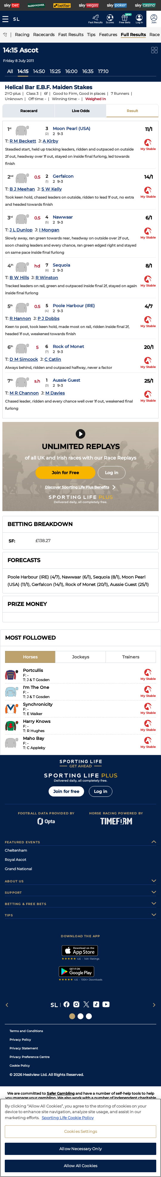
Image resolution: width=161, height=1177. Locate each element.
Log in (111, 472)
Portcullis (33, 670)
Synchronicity (37, 704)
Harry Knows (36, 721)
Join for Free (65, 472)
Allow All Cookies (80, 1168)
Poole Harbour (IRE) (74, 305)
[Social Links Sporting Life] (72, 1016)
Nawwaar (63, 217)
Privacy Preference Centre (29, 1057)
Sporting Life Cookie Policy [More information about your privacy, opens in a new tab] (68, 1120)
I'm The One (36, 687)
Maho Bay (33, 738)
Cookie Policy (20, 1066)
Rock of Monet (68, 346)
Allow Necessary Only (80, 1151)
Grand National (18, 869)
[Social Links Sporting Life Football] (89, 1016)
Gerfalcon (63, 176)
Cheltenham (16, 850)
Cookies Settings (80, 1133)
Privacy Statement (24, 1048)
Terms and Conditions (26, 1031)
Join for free (66, 791)
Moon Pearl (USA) (71, 128)
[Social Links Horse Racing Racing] (80, 1016)
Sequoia (61, 265)
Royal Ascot (15, 859)
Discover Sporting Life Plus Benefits (80, 487)
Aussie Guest (66, 380)
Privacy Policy (20, 1040)
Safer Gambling (61, 1093)
